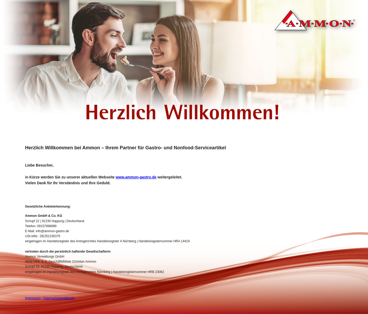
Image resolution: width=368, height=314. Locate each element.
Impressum (33, 298)
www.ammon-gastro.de (136, 177)
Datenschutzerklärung (58, 298)
